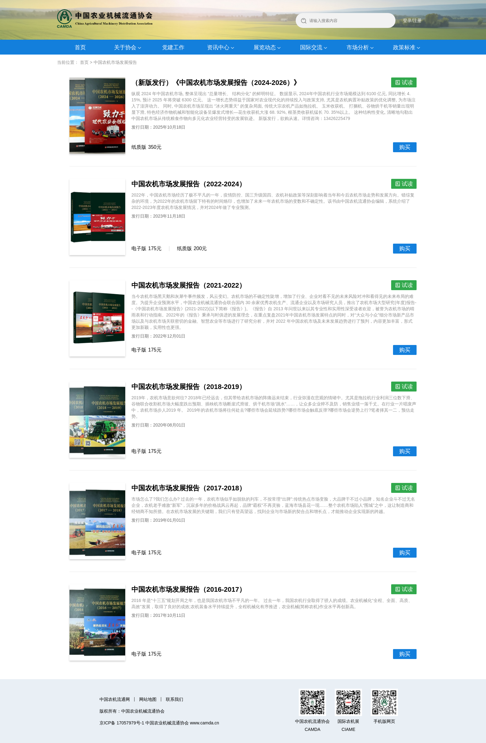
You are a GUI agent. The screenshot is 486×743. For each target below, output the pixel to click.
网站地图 (148, 699)
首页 (80, 47)
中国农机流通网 (114, 699)
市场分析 (358, 47)
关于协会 (125, 47)
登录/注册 (412, 20)
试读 (407, 82)
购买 (404, 147)
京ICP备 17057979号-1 (121, 722)
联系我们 (174, 699)
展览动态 (265, 47)
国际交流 (311, 47)
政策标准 (404, 47)
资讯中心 (218, 47)
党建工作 (173, 47)
